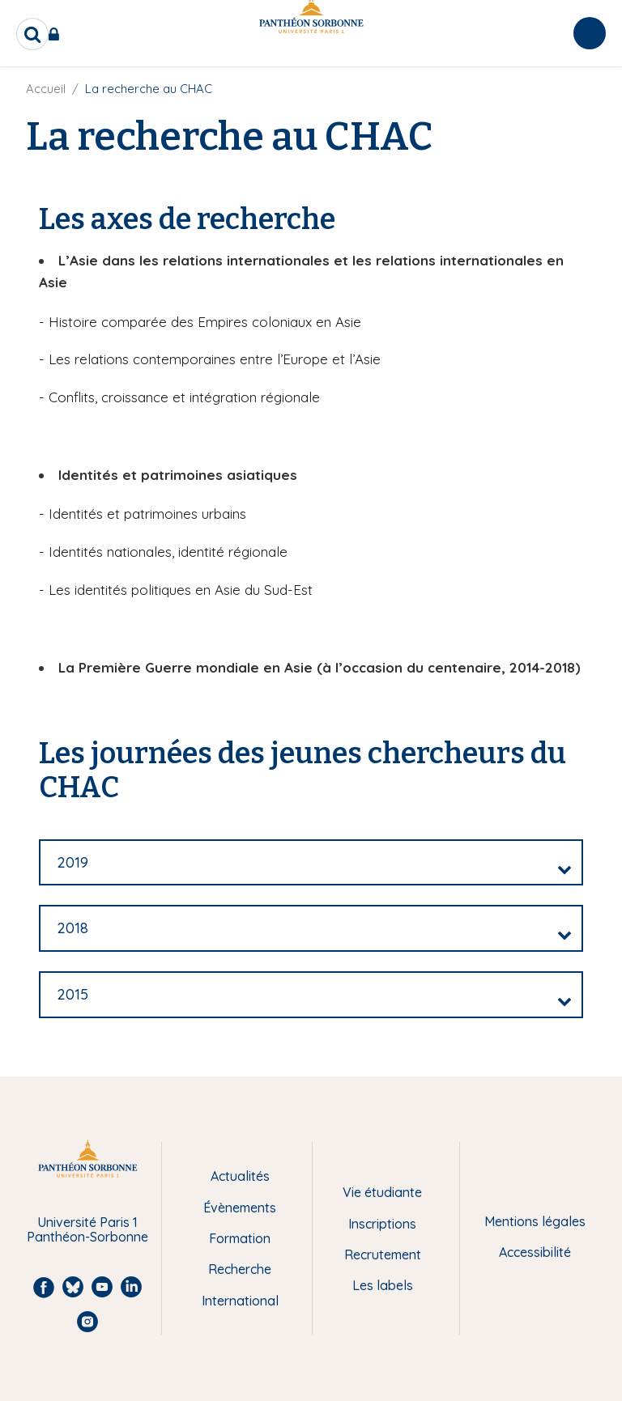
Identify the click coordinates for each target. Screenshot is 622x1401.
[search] (32, 34)
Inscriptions (382, 1223)
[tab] (311, 863)
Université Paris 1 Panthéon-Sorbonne (87, 1230)
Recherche (239, 1269)
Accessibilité (535, 1252)
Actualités (240, 1176)
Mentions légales (535, 1221)
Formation (240, 1238)
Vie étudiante (382, 1192)
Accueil (46, 88)
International (240, 1300)
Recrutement (382, 1254)
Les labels (382, 1285)
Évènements (239, 1207)
